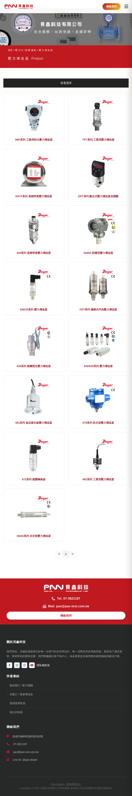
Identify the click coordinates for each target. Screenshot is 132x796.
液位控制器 (16, 712)
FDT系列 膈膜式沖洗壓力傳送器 (98, 309)
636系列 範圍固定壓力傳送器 (34, 366)
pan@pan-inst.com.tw (23, 752)
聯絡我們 (111, 6)
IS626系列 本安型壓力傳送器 (34, 535)
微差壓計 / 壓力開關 (21, 685)
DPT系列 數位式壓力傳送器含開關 (98, 196)
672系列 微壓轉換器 (33, 479)
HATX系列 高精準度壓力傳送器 (33, 196)
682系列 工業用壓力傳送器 (98, 479)
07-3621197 (17, 744)
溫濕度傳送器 (17, 703)
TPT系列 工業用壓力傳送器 (98, 139)
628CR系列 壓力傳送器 (33, 309)
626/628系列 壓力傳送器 (98, 366)
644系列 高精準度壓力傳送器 (34, 252)
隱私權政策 (43, 665)
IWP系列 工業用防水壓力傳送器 (33, 139)
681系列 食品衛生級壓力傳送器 (33, 422)
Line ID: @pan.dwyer (22, 759)
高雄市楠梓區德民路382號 (25, 736)
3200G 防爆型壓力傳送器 (98, 252)
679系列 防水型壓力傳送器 (98, 422)
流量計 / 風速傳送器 (21, 694)
